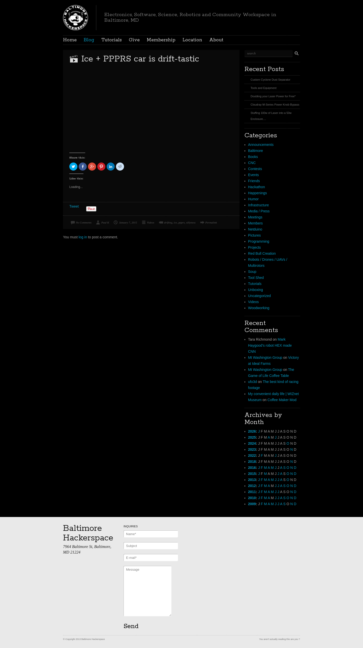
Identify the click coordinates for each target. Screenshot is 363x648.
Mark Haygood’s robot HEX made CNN (270, 345)
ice (175, 222)
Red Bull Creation (262, 253)
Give (134, 40)
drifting (168, 222)
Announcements (261, 145)
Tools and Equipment (264, 87)
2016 (252, 468)
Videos (150, 222)
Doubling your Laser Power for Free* (273, 96)
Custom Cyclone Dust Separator (270, 79)
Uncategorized (259, 296)
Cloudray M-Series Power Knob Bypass (275, 104)
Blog (89, 40)
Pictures (254, 235)
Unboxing (255, 290)
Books (253, 157)
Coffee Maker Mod (281, 400)
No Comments (84, 222)
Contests (255, 169)
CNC (252, 163)
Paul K (105, 222)
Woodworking (258, 308)
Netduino (255, 229)
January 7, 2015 (128, 222)
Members (255, 223)
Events (253, 175)
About (216, 40)
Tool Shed (256, 278)
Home (70, 40)
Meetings (255, 217)
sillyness (190, 222)
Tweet (74, 206)
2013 (252, 480)
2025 (252, 437)
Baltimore (255, 151)
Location (192, 40)
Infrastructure (258, 205)
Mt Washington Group (265, 357)
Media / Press (259, 211)
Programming (258, 241)
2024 (252, 443)
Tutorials (111, 40)
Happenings (257, 193)
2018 (252, 462)
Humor (253, 199)
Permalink (211, 222)
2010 (252, 498)
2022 (252, 455)
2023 (252, 449)
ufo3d (252, 382)
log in (83, 237)
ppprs (181, 222)
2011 (252, 492)
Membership (161, 40)
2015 (252, 474)
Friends (254, 181)
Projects (254, 247)
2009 (252, 504)
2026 (252, 431)
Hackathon (256, 187)
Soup (252, 272)
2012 (252, 486)
